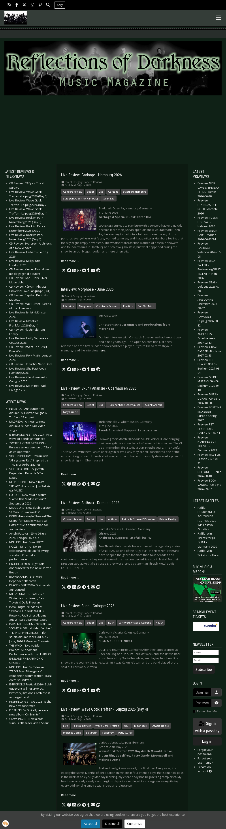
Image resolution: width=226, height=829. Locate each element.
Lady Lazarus (70, 412)
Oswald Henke (160, 725)
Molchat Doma (72, 732)
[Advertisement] (113, 130)
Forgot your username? (205, 760)
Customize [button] (134, 823)
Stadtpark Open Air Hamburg (80, 198)
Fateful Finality (168, 519)
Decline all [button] (112, 823)
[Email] (206, 660)
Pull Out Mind (146, 306)
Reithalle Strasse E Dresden (138, 519)
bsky (60, 5)
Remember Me (207, 711)
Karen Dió (108, 198)
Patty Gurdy (125, 732)
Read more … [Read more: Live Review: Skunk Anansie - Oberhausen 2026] (70, 474)
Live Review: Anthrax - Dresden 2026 (90, 502)
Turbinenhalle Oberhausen (124, 404)
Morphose (85, 306)
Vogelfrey (108, 732)
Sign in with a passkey (207, 727)
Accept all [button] (91, 823)
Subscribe (204, 669)
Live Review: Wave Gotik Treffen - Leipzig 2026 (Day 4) (104, 709)
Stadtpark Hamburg (134, 191)
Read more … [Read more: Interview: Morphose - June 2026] (70, 360)
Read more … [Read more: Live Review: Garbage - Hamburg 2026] (70, 261)
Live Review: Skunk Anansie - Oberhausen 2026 (99, 388)
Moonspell (140, 725)
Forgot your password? (205, 752)
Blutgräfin (91, 732)
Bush (111, 622)
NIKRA (159, 622)
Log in (207, 741)
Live (101, 191)
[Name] (206, 652)
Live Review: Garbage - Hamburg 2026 (91, 175)
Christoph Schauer (107, 306)
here (102, 350)
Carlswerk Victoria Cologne (135, 622)
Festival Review (82, 725)
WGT (127, 725)
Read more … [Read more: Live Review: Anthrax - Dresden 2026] (70, 577)
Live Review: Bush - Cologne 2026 (88, 605)
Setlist (90, 191)
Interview (68, 306)
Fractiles (128, 306)
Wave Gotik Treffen (107, 725)
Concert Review (72, 191)
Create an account (205, 769)
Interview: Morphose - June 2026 (87, 289)
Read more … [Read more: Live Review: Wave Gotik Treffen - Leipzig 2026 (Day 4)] (70, 795)
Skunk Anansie (153, 404)
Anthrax (112, 519)
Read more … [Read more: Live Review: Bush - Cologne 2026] (70, 681)
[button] (64, 271)
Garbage (113, 191)
